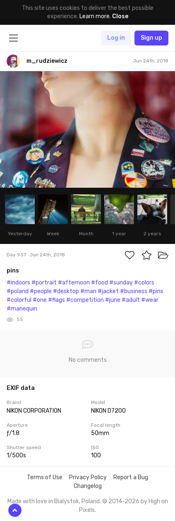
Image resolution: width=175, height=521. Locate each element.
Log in (116, 37)
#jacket (108, 291)
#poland (18, 291)
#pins (156, 291)
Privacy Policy (88, 477)
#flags (56, 300)
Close (120, 16)
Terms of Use (44, 477)
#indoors (18, 282)
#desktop (66, 291)
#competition (85, 300)
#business (133, 291)
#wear (149, 300)
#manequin (22, 308)
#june (112, 300)
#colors (144, 282)
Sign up (151, 37)
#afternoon (74, 282)
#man (88, 291)
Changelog (88, 486)
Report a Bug (130, 477)
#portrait (44, 282)
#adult (131, 300)
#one (40, 300)
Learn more (94, 16)
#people (41, 291)
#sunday (121, 282)
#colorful (19, 300)
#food (99, 282)
